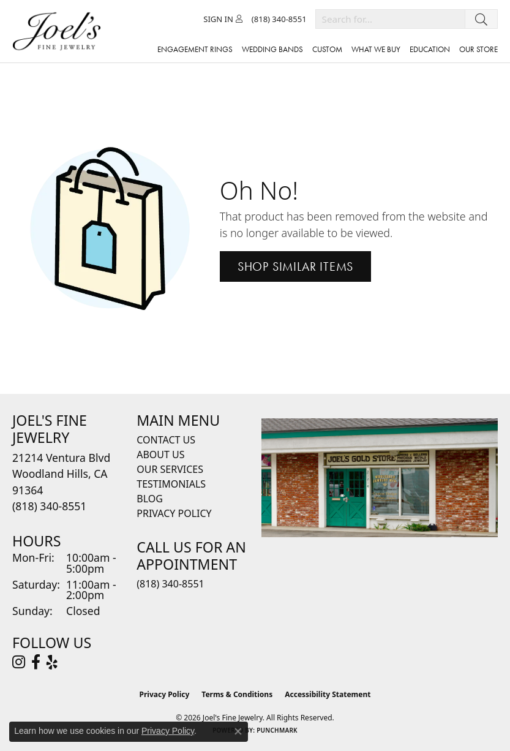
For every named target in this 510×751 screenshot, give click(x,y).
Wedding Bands (272, 49)
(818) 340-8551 (170, 584)
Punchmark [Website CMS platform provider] (277, 730)
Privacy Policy (174, 513)
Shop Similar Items (295, 266)
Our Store (478, 49)
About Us (160, 454)
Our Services (170, 469)
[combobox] (390, 19)
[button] (222, 19)
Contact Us (166, 440)
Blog (150, 498)
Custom (327, 49)
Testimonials (171, 484)
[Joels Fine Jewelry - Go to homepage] (59, 31)
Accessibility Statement (327, 694)
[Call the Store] (49, 506)
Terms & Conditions (236, 694)
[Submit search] (481, 19)
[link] (279, 19)
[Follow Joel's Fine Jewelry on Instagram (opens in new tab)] (18, 662)
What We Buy (375, 49)
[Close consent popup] (238, 731)
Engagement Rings (195, 49)
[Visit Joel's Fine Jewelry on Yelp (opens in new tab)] (52, 662)
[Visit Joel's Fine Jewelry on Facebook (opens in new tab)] (35, 662)
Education (430, 49)
